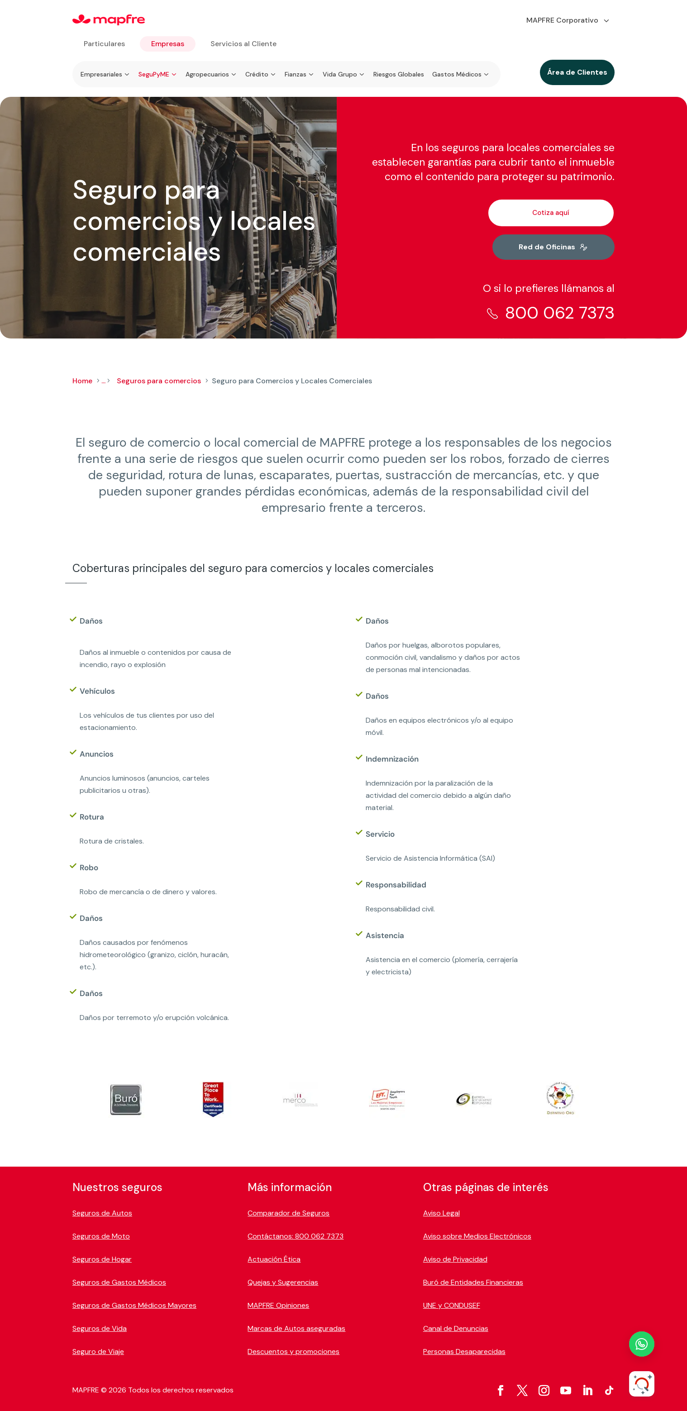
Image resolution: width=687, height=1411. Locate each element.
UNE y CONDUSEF (451, 1305)
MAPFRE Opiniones (278, 1305)
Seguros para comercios (159, 381)
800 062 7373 (560, 313)
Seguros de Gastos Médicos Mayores (134, 1305)
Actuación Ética (274, 1259)
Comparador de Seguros (288, 1213)
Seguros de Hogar (102, 1259)
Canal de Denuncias (455, 1328)
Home (82, 381)
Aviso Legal (441, 1213)
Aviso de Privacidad (455, 1259)
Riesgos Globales (398, 74)
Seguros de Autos (102, 1213)
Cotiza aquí (550, 212)
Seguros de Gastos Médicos (119, 1282)
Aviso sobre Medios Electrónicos (477, 1236)
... (103, 381)
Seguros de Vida (99, 1328)
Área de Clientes (577, 72)
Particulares (104, 43)
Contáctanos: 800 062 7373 (296, 1236)
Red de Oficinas (547, 247)
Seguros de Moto (101, 1236)
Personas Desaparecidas (464, 1351)
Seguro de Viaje (98, 1351)
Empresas (167, 43)
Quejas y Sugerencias (283, 1282)
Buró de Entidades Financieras (473, 1282)
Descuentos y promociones (293, 1351)
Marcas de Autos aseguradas (296, 1328)
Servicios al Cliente (243, 43)
